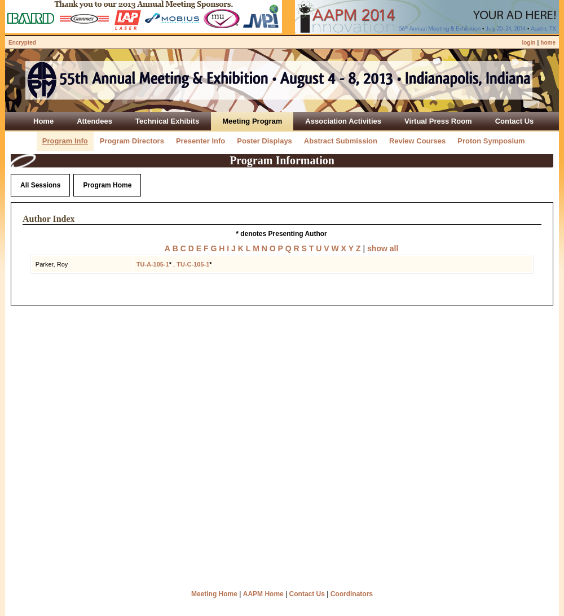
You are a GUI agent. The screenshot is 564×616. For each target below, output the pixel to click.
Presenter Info (200, 141)
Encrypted (22, 43)
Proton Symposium (491, 141)
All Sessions (40, 185)
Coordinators (352, 594)
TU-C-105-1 (193, 264)
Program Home (107, 185)
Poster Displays (264, 141)
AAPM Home (263, 594)
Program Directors (132, 141)
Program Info (65, 141)
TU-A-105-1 (152, 264)
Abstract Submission (340, 141)
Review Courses (417, 141)
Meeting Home (214, 594)
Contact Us (307, 594)
